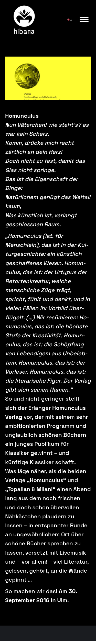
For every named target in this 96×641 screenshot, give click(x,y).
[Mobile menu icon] (84, 19)
